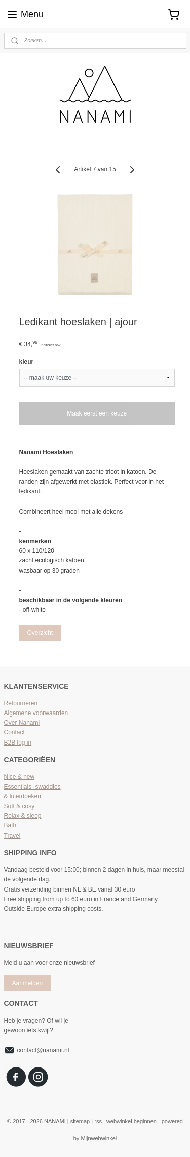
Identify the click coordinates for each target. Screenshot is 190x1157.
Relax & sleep (23, 815)
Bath (10, 825)
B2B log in (18, 742)
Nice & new (19, 776)
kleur (26, 361)
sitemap (80, 1121)
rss (98, 1121)
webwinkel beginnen (131, 1121)
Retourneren (21, 703)
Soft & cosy (19, 806)
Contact (14, 732)
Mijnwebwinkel (99, 1138)
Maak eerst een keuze (97, 413)
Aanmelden (27, 983)
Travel (12, 835)
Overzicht (40, 632)
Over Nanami (22, 722)
